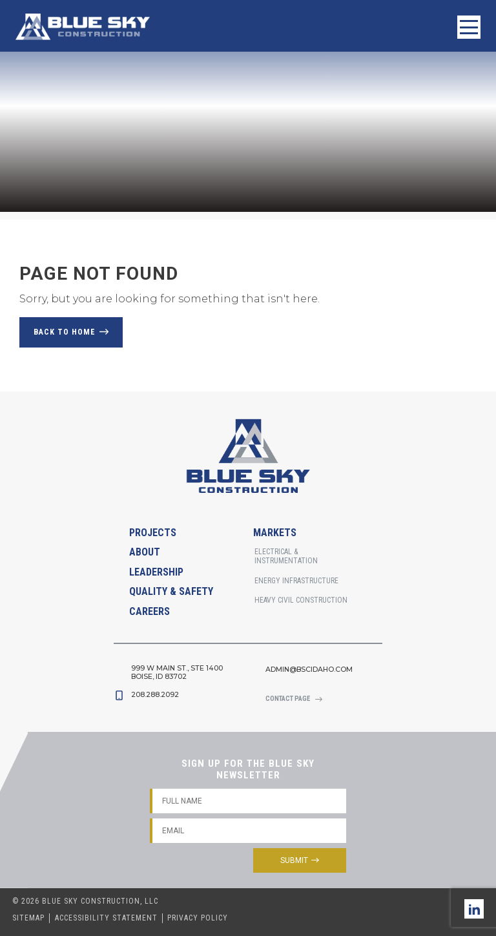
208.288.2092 (155, 695)
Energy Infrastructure (296, 580)
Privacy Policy (197, 917)
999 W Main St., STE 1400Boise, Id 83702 (177, 673)
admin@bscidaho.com (309, 669)
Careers (149, 611)
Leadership (156, 572)
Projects (152, 532)
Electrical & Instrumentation (286, 556)
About (144, 552)
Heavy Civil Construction (300, 600)
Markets (274, 532)
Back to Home (65, 332)
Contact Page (287, 698)
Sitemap (28, 917)
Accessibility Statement (106, 917)
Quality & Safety (171, 591)
